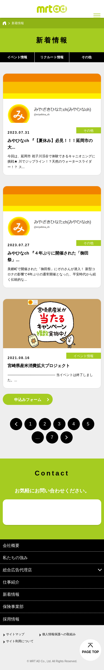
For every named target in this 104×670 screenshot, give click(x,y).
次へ (66, 437)
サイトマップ (15, 634)
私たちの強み (15, 557)
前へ (16, 424)
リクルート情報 (52, 57)
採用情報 (11, 619)
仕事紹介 (11, 582)
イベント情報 (17, 57)
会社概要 (11, 545)
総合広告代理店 (17, 569)
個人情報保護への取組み (59, 634)
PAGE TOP (90, 652)
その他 (87, 57)
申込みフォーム (27, 399)
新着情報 (11, 594)
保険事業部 (13, 606)
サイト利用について (20, 641)
